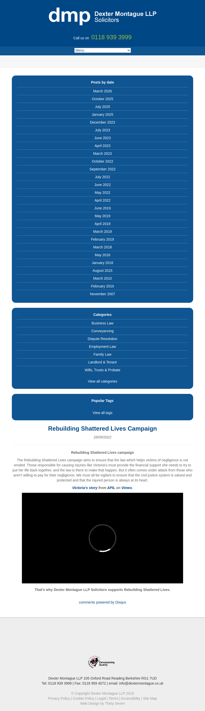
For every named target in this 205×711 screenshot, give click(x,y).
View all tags (102, 413)
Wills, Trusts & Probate (102, 370)
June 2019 (102, 208)
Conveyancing (102, 331)
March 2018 (102, 247)
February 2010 (102, 286)
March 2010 (102, 278)
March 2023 (102, 154)
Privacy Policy (59, 698)
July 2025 (102, 107)
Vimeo (126, 488)
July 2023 (102, 130)
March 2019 (102, 232)
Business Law (102, 323)
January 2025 (102, 115)
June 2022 (102, 185)
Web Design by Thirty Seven (102, 703)
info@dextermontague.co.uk (141, 683)
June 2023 (102, 138)
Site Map (150, 698)
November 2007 (102, 294)
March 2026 (102, 91)
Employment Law (102, 347)
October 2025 (102, 99)
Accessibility (130, 698)
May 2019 (102, 216)
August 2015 (103, 271)
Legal (101, 698)
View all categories (102, 381)
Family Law (103, 354)
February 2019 (102, 239)
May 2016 (102, 255)
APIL (111, 488)
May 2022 (102, 193)
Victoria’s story (84, 488)
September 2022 (102, 169)
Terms (113, 698)
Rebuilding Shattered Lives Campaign (102, 428)
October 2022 (102, 161)
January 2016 (102, 263)
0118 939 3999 (60, 683)
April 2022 (102, 200)
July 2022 (102, 177)
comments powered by (102, 602)
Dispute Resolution (102, 339)
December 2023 (102, 122)
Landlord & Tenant (102, 362)
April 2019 (102, 224)
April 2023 (102, 146)
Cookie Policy (83, 698)
